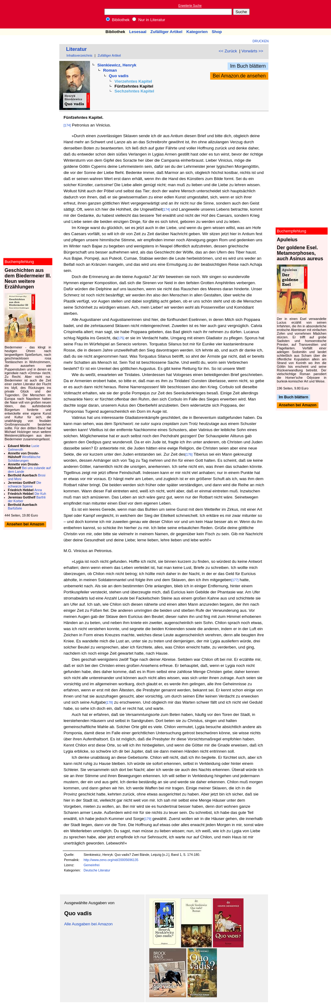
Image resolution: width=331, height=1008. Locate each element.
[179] (147, 819)
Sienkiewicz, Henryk (116, 65)
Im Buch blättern (248, 66)
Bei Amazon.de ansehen (239, 75)
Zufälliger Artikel (167, 31)
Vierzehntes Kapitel (133, 81)
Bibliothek (118, 19)
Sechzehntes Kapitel (134, 91)
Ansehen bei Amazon (297, 405)
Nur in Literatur (148, 19)
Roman (110, 70)
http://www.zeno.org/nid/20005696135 (111, 860)
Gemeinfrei (91, 865)
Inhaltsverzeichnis (79, 55)
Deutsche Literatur (97, 870)
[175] (121, 338)
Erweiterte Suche (190, 5)
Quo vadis (118, 75)
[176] (189, 454)
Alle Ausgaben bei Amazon (88, 924)
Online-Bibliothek (29, 14)
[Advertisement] (302, 14)
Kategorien (197, 31)
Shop (217, 31)
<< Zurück (228, 51)
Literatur (76, 49)
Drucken (261, 41)
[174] (67, 125)
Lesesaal (137, 31)
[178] (109, 702)
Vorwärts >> (252, 51)
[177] (235, 580)
